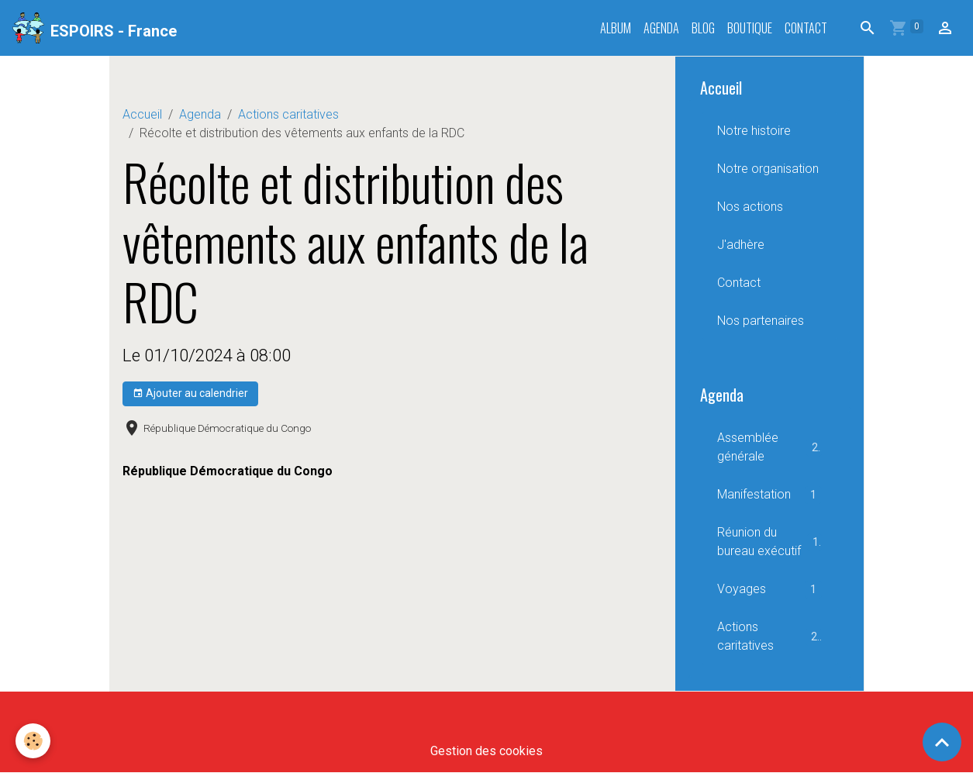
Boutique (749, 28)
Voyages (769, 590)
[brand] (94, 27)
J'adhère (740, 244)
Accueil (142, 114)
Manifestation (769, 495)
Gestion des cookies (486, 751)
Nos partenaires (760, 320)
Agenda (661, 28)
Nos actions (750, 206)
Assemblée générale (769, 447)
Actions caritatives (288, 114)
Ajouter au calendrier (190, 394)
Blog (703, 28)
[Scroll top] (942, 742)
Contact (806, 28)
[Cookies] (33, 740)
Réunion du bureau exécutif (769, 541)
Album (615, 28)
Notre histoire (754, 130)
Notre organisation (768, 168)
